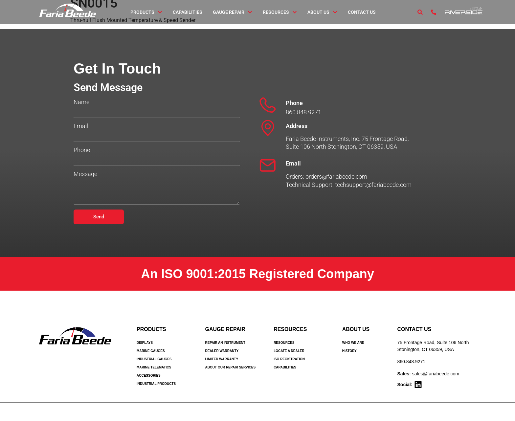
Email (81, 126)
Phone (82, 150)
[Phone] (267, 105)
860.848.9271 (411, 361)
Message (85, 174)
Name (81, 102)
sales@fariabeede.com (435, 373)
